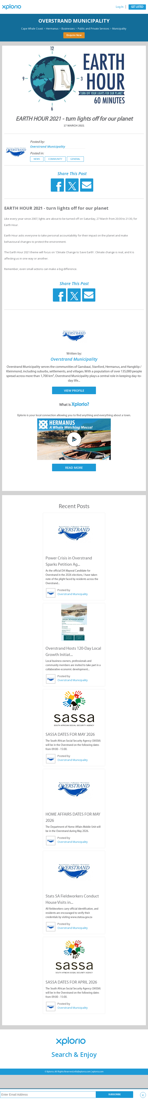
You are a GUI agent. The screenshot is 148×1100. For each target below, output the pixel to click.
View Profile (74, 390)
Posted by (63, 590)
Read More (74, 467)
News (37, 159)
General (75, 159)
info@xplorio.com (82, 1071)
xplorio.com (97, 1071)
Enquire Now (74, 35)
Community (55, 159)
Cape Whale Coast (32, 28)
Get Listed (137, 6)
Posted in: (37, 153)
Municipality (119, 28)
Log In (120, 7)
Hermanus (52, 28)
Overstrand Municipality (74, 20)
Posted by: (37, 142)
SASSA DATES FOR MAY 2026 (70, 734)
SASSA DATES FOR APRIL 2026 (71, 982)
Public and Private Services (93, 28)
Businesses (68, 28)
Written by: (74, 353)
